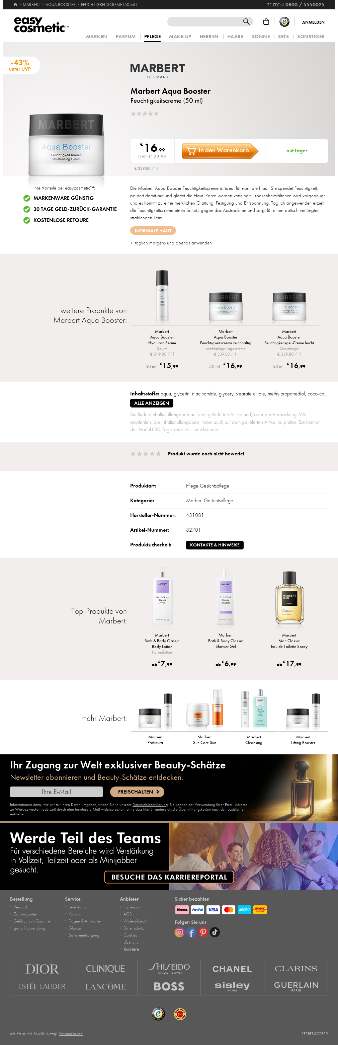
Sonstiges (311, 36)
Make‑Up (180, 36)
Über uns (130, 942)
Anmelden (313, 22)
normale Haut (153, 231)
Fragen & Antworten (85, 921)
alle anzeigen (151, 403)
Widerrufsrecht (135, 921)
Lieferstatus (77, 907)
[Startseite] (15, 1)
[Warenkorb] (266, 21)
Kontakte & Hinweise (215, 545)
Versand (20, 907)
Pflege (152, 37)
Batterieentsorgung (84, 935)
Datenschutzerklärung (150, 804)
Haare (235, 36)
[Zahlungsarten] (251, 909)
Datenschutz (133, 928)
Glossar (75, 928)
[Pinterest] (203, 932)
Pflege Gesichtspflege (207, 486)
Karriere (131, 949)
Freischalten (135, 792)
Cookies (130, 935)
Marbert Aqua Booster (170, 91)
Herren (209, 36)
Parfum (126, 36)
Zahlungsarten (25, 914)
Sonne (261, 36)
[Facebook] (191, 932)
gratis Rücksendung (29, 928)
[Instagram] (179, 932)
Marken (96, 36)
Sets (283, 36)
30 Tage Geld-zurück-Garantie (75, 209)
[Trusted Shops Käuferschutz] (284, 21)
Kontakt (75, 914)
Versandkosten (71, 1033)
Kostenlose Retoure (61, 220)
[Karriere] (169, 856)
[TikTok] (215, 932)
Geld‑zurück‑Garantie (32, 921)
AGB (127, 914)
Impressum (131, 907)
